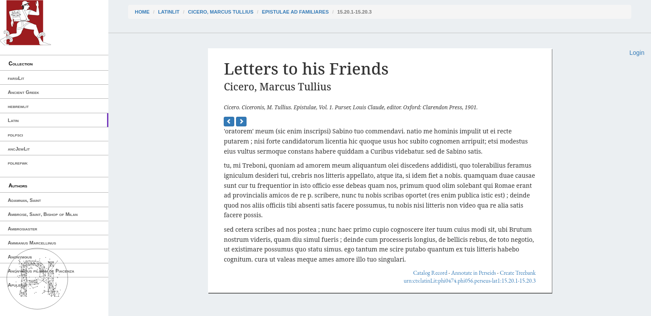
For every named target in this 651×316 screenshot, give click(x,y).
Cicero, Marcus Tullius (220, 11)
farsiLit (16, 78)
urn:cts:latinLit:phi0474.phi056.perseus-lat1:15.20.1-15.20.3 (470, 280)
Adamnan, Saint (24, 200)
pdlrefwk (18, 162)
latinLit (168, 11)
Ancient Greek (23, 92)
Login (637, 52)
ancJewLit (19, 148)
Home (142, 11)
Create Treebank (518, 272)
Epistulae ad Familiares (295, 11)
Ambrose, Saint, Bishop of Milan (43, 214)
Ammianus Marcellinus (32, 242)
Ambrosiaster (22, 228)
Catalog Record (430, 272)
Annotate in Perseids (473, 272)
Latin (13, 120)
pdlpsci (15, 134)
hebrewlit (18, 106)
